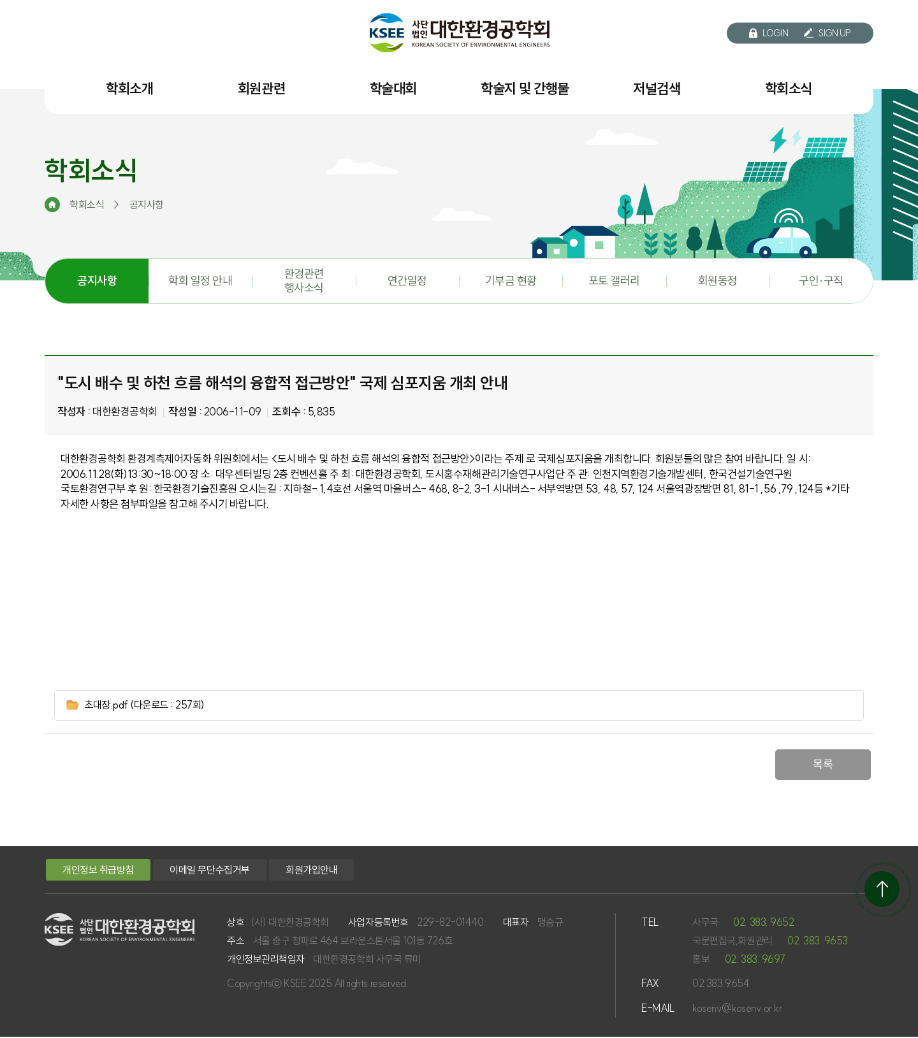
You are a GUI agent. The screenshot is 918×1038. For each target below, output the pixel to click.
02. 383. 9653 (817, 941)
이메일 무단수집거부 (209, 871)
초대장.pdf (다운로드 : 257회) (150, 705)
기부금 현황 (511, 280)
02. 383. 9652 (763, 923)
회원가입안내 (311, 871)
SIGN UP (827, 33)
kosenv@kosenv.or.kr (737, 1009)
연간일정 (407, 280)
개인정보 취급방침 (98, 871)
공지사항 (97, 280)
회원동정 (718, 280)
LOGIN (769, 33)
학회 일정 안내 (200, 280)
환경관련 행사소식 (304, 280)
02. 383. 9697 (755, 959)
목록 (823, 765)
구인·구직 (821, 280)
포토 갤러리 (614, 280)
